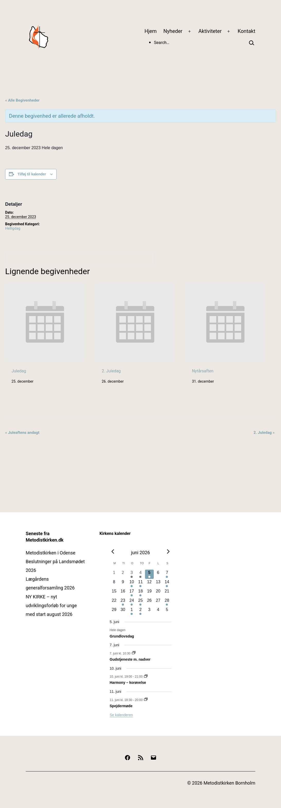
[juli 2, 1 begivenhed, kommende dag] (140, 611)
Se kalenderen (121, 715)
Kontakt (246, 31)
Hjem (150, 31)
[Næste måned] (168, 551)
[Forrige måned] (113, 551)
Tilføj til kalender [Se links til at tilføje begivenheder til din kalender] (31, 174)
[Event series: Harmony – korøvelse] (146, 676)
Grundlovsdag (122, 636)
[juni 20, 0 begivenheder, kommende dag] (158, 592)
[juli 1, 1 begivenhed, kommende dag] (131, 611)
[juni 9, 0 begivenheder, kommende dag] (123, 583)
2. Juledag (111, 371)
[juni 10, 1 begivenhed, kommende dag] (131, 583)
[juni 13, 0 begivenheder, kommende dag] (158, 583)
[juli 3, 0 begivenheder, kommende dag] (149, 611)
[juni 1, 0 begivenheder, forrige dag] (114, 574)
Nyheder (173, 31)
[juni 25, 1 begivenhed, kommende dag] (140, 602)
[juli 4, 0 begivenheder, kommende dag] (158, 611)
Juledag (19, 371)
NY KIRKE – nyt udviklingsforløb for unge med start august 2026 (51, 605)
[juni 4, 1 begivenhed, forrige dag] (140, 574)
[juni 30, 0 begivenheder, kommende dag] (123, 611)
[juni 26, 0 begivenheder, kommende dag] (149, 602)
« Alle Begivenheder (22, 100)
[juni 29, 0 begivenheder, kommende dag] (114, 611)
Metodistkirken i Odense (50, 552)
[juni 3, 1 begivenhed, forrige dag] (131, 574)
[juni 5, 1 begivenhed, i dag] (149, 574)
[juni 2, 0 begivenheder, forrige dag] (123, 574)
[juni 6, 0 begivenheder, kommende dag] (158, 574)
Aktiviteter (210, 31)
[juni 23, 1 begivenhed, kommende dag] (123, 602)
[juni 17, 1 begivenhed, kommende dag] (131, 592)
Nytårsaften (202, 371)
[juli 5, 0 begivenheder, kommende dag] (166, 611)
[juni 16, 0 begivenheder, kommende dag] (123, 592)
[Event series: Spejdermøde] (146, 700)
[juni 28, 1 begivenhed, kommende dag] (166, 602)
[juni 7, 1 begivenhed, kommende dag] (166, 574)
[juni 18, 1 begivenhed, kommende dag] (140, 592)
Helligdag (12, 228)
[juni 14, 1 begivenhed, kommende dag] (166, 583)
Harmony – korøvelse (128, 682)
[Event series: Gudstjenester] (133, 653)
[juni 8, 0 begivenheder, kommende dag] (114, 583)
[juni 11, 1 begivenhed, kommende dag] (140, 583)
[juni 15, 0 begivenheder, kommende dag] (114, 592)
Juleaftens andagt (22, 432)
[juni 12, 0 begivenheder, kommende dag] (149, 583)
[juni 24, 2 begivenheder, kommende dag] (131, 602)
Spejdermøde (121, 706)
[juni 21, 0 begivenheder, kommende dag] (166, 592)
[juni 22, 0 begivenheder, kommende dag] (114, 602)
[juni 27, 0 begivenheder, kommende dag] (158, 602)
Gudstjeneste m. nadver (130, 659)
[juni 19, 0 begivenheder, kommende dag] (149, 592)
